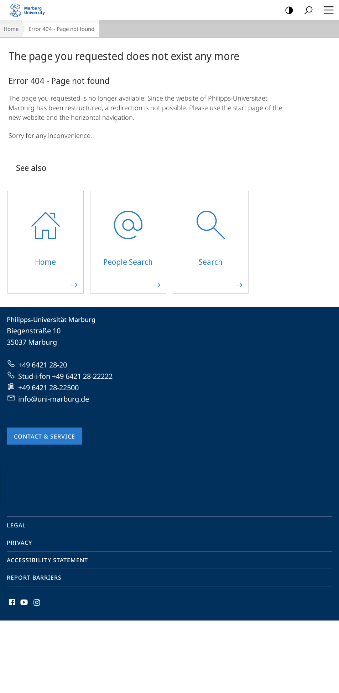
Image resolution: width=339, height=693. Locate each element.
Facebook (11, 676)
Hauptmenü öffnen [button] (326, 10)
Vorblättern (318, 519)
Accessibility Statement (47, 632)
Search (306, 10)
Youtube (23, 676)
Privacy (19, 615)
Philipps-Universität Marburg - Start (30, 9)
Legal (16, 598)
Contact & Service (44, 436)
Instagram (37, 676)
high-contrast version (287, 10)
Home (11, 28)
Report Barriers (34, 650)
